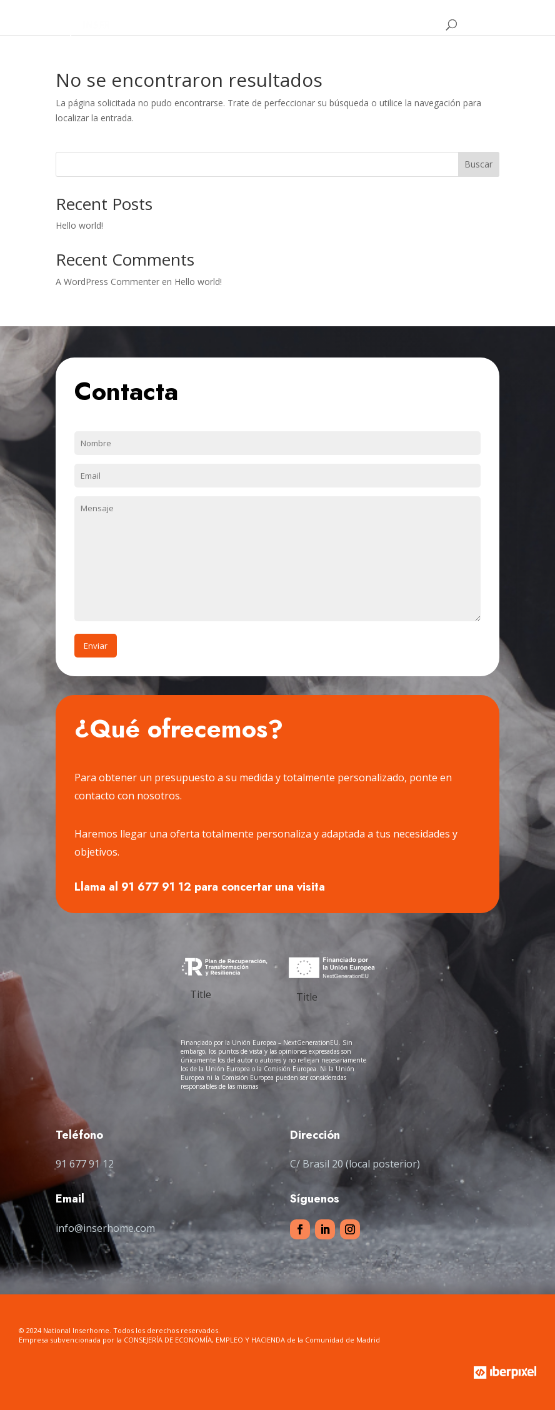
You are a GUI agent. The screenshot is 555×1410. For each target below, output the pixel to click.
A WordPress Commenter (107, 282)
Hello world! (79, 225)
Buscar (478, 164)
